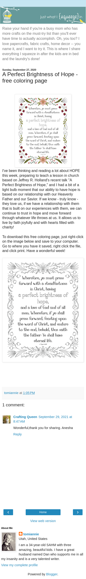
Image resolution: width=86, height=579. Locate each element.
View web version (43, 521)
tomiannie (31, 534)
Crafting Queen (25, 417)
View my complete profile (19, 565)
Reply (17, 434)
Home (43, 512)
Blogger (51, 574)
